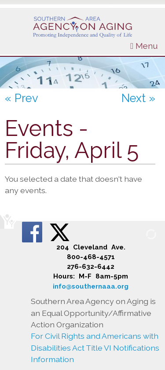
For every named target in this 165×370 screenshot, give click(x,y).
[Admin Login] (141, 234)
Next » (138, 98)
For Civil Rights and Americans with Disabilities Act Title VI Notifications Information (95, 347)
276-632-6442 (90, 267)
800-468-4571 (91, 257)
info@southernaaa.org (90, 286)
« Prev (21, 98)
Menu (144, 46)
